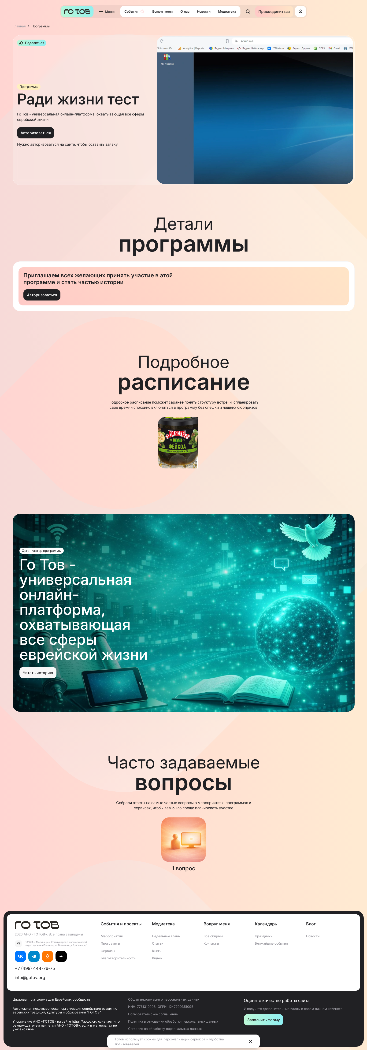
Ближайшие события (271, 943)
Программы (110, 943)
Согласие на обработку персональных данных (165, 1029)
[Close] (250, 1041)
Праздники (263, 936)
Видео (157, 958)
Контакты (211, 943)
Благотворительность (118, 958)
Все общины (213, 936)
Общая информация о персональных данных (164, 999)
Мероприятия (112, 936)
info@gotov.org (30, 977)
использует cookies (140, 1039)
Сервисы (108, 951)
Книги (156, 951)
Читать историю (38, 672)
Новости (312, 936)
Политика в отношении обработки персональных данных (173, 1021)
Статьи (157, 943)
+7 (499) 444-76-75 (35, 968)
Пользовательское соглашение (153, 1014)
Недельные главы (166, 936)
